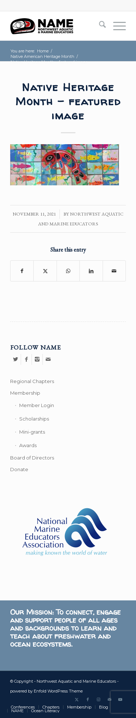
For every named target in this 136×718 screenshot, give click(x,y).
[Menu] (116, 25)
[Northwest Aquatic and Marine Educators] (56, 25)
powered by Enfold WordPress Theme (46, 691)
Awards (28, 445)
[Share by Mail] (114, 271)
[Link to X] (76, 699)
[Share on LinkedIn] (91, 271)
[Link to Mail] (109, 699)
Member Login (36, 405)
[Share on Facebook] (22, 271)
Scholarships (34, 419)
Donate (19, 469)
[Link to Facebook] (87, 699)
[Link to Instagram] (98, 699)
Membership (25, 393)
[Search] (99, 25)
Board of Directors (32, 458)
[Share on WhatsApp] (68, 271)
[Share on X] (45, 271)
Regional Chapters (32, 381)
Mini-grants (32, 432)
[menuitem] (99, 25)
